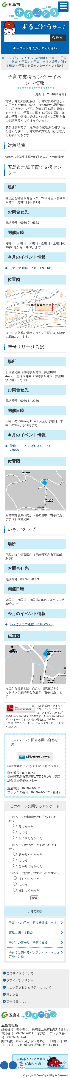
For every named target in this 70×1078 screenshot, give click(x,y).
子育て (25, 61)
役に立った (26, 826)
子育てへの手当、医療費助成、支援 (33, 922)
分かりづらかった (31, 866)
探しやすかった (29, 878)
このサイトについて (20, 973)
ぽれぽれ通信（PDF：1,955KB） (32, 268)
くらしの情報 (36, 57)
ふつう (23, 832)
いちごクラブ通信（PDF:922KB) (32, 624)
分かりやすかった (31, 854)
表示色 (13, 1065)
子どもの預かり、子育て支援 (28, 942)
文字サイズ (4, 1065)
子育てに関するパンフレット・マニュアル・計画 (34, 954)
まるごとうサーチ (35, 27)
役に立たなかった (31, 838)
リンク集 (12, 994)
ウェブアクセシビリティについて (29, 987)
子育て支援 (41, 61)
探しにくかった (29, 890)
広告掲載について (18, 1001)
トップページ (15, 57)
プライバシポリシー (20, 980)
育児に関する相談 (21, 932)
